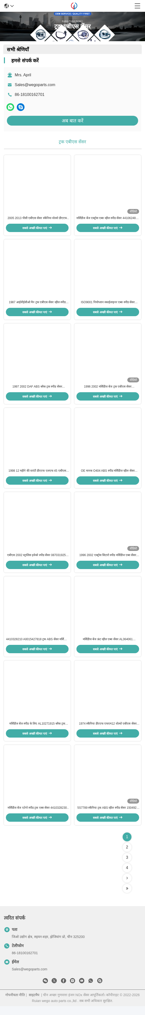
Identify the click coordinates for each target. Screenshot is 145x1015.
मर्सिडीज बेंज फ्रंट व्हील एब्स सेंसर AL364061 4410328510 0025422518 (108, 646)
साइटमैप (34, 1004)
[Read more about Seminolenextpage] (127, 887)
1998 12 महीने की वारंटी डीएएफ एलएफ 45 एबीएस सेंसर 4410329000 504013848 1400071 (37, 475)
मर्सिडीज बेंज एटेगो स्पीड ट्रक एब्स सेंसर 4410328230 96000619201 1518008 (37, 817)
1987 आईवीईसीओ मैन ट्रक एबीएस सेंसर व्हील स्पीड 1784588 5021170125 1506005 (37, 305)
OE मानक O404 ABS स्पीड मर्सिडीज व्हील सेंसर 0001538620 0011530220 (107, 475)
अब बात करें (72, 120)
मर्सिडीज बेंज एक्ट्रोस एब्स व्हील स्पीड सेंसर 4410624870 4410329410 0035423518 (107, 219)
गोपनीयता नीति (15, 1004)
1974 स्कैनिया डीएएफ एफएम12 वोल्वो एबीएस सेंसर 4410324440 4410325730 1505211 (107, 731)
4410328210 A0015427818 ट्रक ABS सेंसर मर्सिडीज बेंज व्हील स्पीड (37, 646)
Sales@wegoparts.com (35, 85)
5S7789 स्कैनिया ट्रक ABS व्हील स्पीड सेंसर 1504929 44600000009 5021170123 (107, 817)
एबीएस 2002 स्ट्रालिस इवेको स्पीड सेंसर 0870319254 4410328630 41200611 (37, 561)
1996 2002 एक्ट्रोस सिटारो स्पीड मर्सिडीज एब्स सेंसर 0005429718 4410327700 (107, 561)
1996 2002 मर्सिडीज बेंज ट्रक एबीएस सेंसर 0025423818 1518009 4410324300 (107, 390)
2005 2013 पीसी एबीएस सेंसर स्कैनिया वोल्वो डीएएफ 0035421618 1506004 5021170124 (37, 219)
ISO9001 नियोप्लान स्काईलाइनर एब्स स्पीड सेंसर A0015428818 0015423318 (108, 305)
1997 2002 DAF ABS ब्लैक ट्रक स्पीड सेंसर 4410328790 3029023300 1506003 (37, 390)
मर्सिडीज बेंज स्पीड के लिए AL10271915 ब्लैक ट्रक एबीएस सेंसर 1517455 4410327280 (37, 731)
